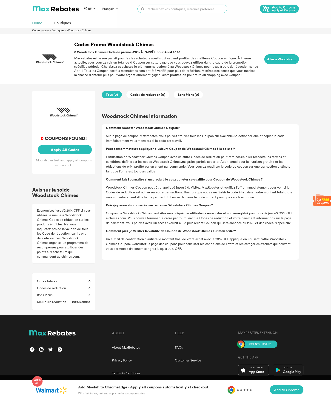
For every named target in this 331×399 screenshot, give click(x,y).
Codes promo (40, 30)
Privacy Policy (122, 360)
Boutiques (58, 30)
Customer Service (188, 360)
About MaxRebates (126, 347)
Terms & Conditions (126, 373)
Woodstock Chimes (79, 30)
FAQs (179, 347)
